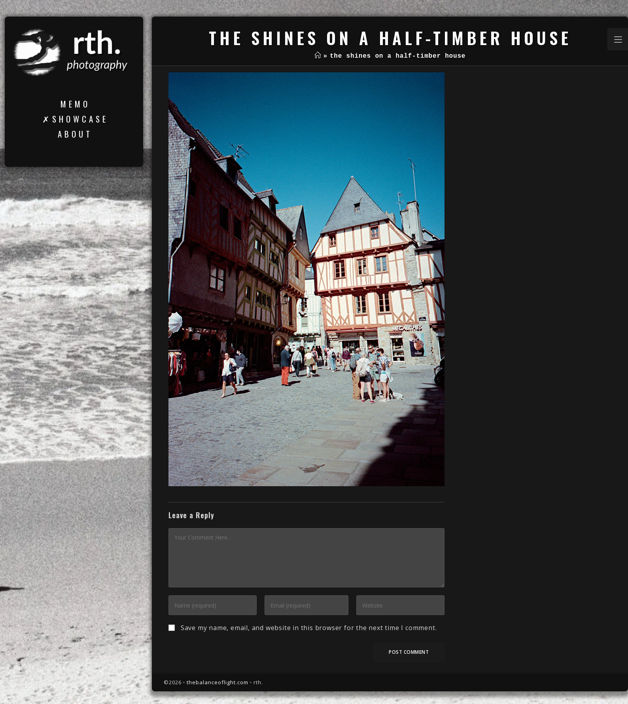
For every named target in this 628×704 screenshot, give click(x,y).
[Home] (317, 56)
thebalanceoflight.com (217, 682)
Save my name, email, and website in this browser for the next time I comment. (309, 627)
